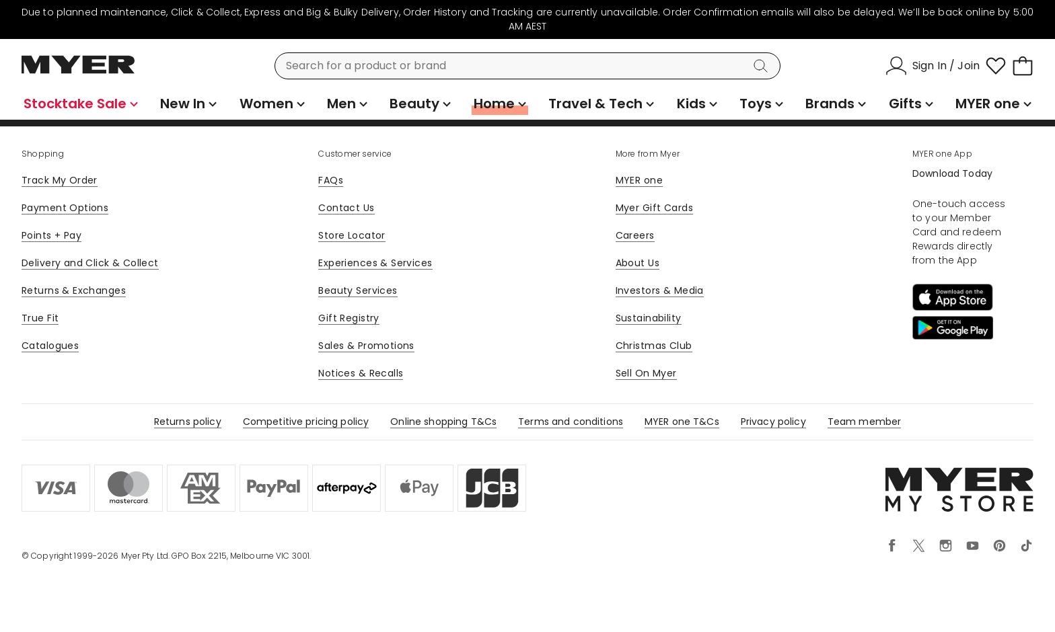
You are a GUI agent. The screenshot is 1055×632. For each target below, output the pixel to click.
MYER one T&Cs (682, 421)
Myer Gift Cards (654, 207)
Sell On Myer (646, 373)
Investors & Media (660, 290)
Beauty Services (357, 290)
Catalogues (50, 345)
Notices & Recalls (360, 373)
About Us (637, 263)
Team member (865, 421)
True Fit (40, 318)
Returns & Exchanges (74, 290)
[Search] (763, 66)
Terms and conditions (570, 421)
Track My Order (60, 180)
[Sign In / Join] (932, 66)
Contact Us (346, 207)
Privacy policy (773, 421)
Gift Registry (348, 318)
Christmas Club (654, 345)
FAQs (330, 180)
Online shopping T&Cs (443, 421)
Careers (635, 235)
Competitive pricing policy (306, 421)
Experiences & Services (375, 263)
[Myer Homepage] (78, 72)
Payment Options (65, 207)
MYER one (639, 180)
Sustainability (649, 318)
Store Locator (351, 235)
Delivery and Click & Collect (90, 263)
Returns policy (187, 421)
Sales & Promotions (366, 345)
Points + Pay (51, 235)
